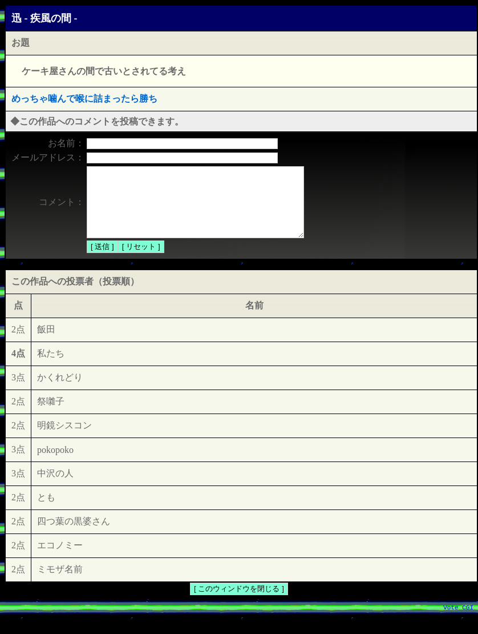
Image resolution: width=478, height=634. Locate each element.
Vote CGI (458, 621)
